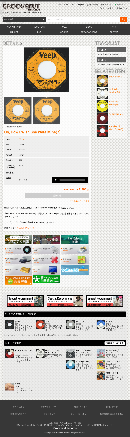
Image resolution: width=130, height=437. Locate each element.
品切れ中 (57, 195)
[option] (46, 69)
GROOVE (114, 32)
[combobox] (24, 19)
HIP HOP (14, 32)
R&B (39, 32)
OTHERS (64, 32)
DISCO (89, 27)
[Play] (55, 179)
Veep (21, 139)
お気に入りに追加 (81, 201)
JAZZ (64, 27)
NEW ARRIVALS (14, 27)
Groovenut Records (65, 428)
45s (114, 27)
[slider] (72, 180)
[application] (70, 180)
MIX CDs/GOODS (89, 32)
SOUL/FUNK (39, 27)
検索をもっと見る (115, 343)
